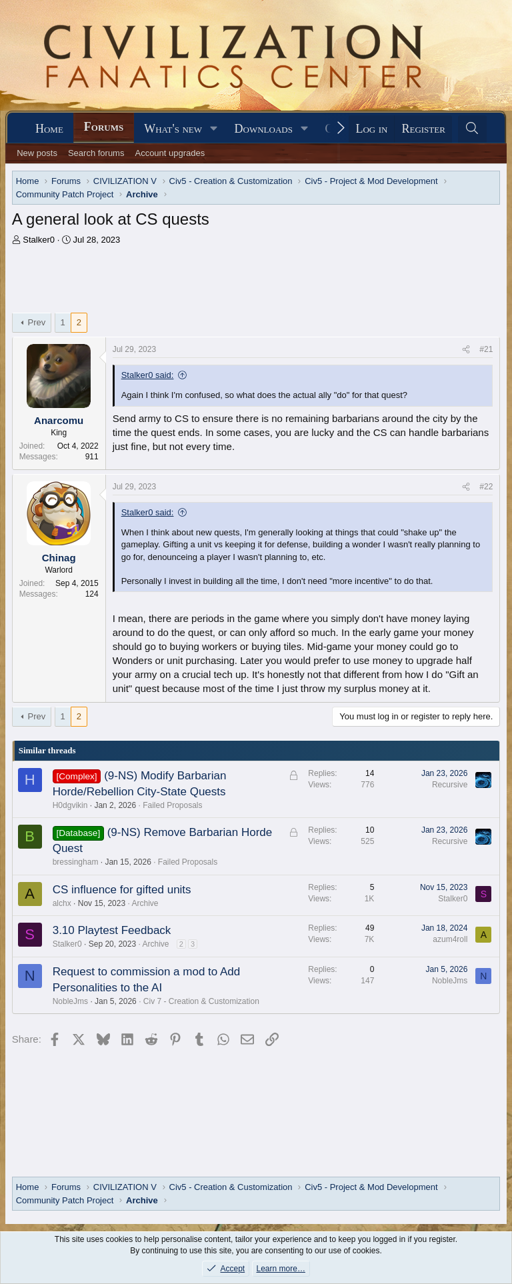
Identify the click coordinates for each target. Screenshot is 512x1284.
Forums (103, 126)
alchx (62, 903)
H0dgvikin (70, 805)
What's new (173, 128)
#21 (486, 349)
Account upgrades (170, 153)
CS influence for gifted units (122, 889)
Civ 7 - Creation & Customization (201, 1001)
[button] (214, 129)
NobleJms (70, 1001)
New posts (37, 153)
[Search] (472, 129)
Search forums (96, 153)
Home (49, 128)
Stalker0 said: (147, 375)
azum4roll (450, 939)
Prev (37, 322)
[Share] (466, 349)
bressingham (76, 862)
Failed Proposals (172, 805)
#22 (486, 486)
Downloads (264, 128)
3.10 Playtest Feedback (112, 930)
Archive (144, 903)
